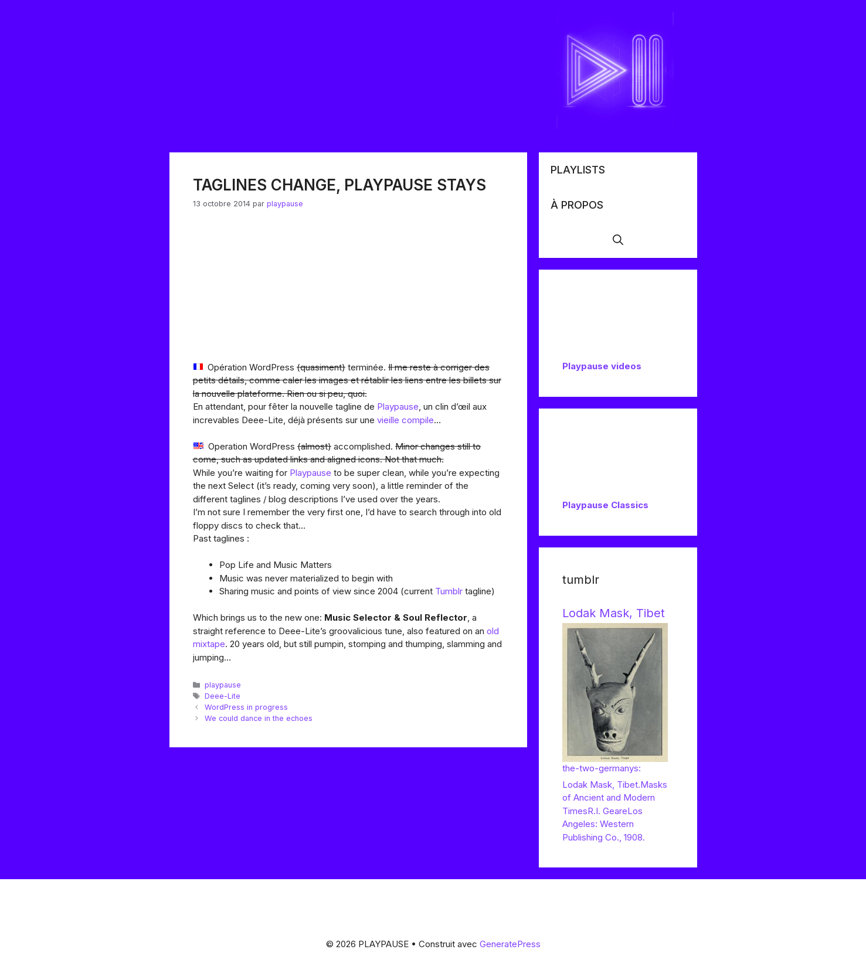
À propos (577, 205)
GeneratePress (510, 944)
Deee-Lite (222, 696)
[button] (618, 240)
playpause (223, 684)
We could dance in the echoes (259, 718)
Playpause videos (601, 366)
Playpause (398, 406)
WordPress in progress (246, 707)
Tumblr (450, 591)
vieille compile (405, 420)
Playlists (578, 170)
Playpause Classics (605, 505)
